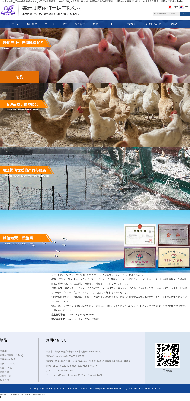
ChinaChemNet (145, 388)
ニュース (50, 24)
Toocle (156, 388)
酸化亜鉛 (4, 380)
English (173, 24)
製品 (64, 24)
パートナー (111, 24)
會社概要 (32, 24)
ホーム (15, 24)
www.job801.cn (97, 375)
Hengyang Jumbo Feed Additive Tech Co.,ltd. (71, 388)
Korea (187, 7)
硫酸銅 (3, 351)
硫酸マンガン (6, 367)
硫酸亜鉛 (4, 371)
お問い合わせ (153, 24)
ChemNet (132, 388)
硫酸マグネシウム (9, 363)
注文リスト (132, 24)
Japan (175, 7)
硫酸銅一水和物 (8, 359)
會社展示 (80, 24)
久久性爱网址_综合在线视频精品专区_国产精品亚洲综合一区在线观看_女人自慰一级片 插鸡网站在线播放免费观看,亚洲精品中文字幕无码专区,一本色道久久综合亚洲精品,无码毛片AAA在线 (93, 1)
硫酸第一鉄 (5, 376)
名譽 (95, 24)
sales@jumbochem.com (65, 375)
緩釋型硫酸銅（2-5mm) (11, 355)
